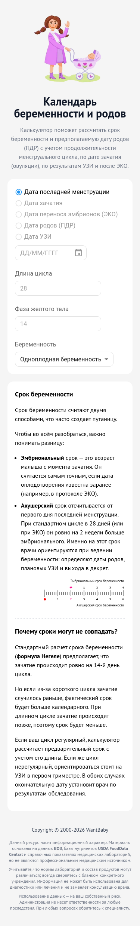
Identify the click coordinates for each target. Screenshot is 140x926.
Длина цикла (33, 273)
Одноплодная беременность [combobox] (61, 359)
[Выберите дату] (78, 252)
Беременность (35, 344)
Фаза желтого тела (42, 309)
